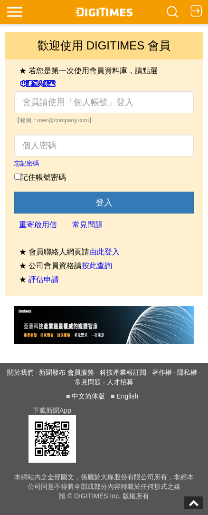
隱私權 (187, 372)
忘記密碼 (26, 163)
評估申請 (43, 279)
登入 (104, 202)
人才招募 (120, 382)
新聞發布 (52, 372)
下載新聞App (52, 410)
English (127, 396)
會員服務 (80, 372)
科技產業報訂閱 (123, 372)
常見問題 (87, 225)
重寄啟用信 (38, 225)
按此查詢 (97, 266)
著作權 (162, 372)
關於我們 (20, 372)
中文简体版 (88, 396)
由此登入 (104, 252)
